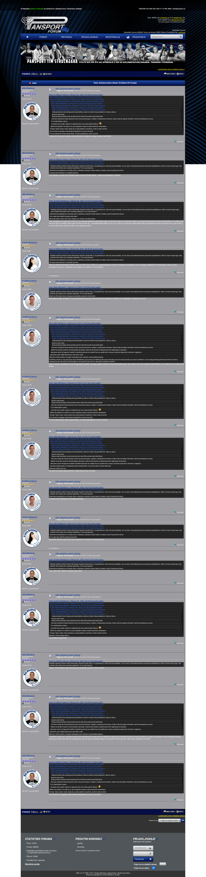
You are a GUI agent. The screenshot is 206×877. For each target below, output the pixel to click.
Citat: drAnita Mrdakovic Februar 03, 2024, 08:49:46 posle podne (76, 601)
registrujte (178, 18)
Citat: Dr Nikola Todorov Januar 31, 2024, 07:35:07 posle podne (78, 110)
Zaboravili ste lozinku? (142, 842)
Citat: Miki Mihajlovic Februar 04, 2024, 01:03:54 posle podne (75, 287)
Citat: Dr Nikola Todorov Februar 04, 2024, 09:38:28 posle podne (76, 159)
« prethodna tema (165, 69)
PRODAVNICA (135, 37)
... (39, 74)
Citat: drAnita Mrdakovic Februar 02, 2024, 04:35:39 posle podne (77, 101)
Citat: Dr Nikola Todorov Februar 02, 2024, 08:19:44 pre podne (76, 332)
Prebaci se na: (153, 820)
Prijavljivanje (89, 37)
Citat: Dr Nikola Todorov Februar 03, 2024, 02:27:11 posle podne (77, 99)
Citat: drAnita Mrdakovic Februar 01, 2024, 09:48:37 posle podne (78, 105)
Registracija (113, 37)
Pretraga (66, 37)
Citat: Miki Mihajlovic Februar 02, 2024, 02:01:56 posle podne (76, 330)
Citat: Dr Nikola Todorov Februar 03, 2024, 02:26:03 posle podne (76, 439)
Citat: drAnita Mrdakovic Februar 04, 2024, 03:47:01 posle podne (76, 201)
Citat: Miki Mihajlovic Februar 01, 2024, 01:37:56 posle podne (77, 108)
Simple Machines (101, 873)
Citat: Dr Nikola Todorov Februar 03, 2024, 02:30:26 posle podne (76, 325)
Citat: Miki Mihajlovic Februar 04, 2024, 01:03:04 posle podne (75, 323)
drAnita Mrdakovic (29, 242)
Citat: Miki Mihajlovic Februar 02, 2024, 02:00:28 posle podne (76, 103)
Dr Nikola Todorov (29, 281)
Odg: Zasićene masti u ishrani (68, 89)
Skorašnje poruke (32, 864)
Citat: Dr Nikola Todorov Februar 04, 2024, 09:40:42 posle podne (76, 95)
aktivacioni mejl (177, 20)
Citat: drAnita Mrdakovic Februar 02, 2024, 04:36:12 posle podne (77, 328)
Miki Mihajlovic (28, 88)
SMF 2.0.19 (80, 873)
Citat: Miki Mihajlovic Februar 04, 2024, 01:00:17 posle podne (75, 437)
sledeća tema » (178, 69)
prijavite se (164, 18)
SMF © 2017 (89, 873)
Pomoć (43, 37)
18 (41, 74)
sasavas (182, 32)
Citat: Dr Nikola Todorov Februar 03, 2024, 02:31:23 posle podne (77, 164)
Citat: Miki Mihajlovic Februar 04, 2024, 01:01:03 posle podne (75, 97)
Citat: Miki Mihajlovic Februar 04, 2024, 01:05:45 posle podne (75, 203)
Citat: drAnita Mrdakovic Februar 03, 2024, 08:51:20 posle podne (76, 161)
